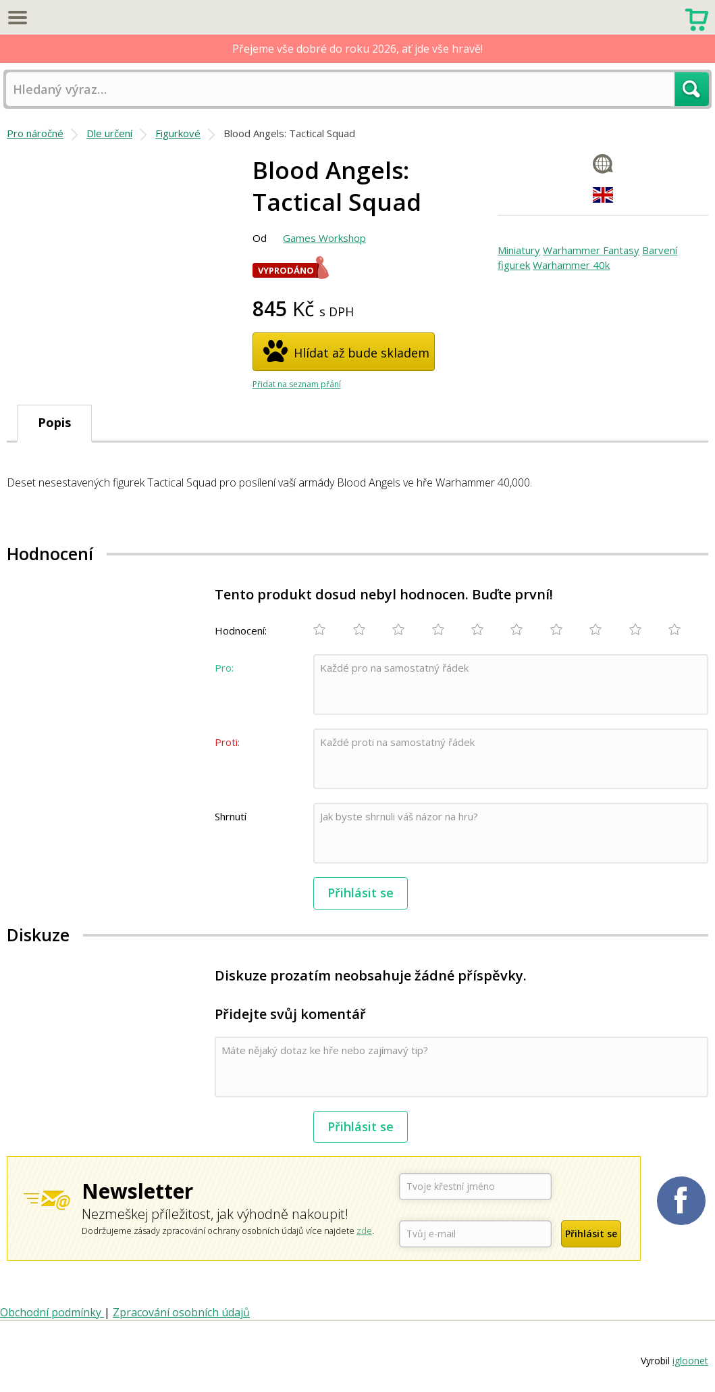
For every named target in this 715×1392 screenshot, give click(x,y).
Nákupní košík (696, 18)
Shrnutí (230, 816)
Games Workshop (324, 238)
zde (364, 1230)
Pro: (224, 667)
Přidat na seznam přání (297, 384)
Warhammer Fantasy (591, 250)
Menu (17, 17)
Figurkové (178, 133)
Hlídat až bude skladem (361, 353)
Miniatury (519, 250)
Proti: (227, 742)
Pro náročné (35, 133)
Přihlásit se (360, 893)
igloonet (690, 1360)
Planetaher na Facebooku (681, 1200)
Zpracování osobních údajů (181, 1312)
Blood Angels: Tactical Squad (289, 133)
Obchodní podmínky (52, 1312)
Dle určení (109, 133)
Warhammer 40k (571, 265)
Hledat (692, 89)
